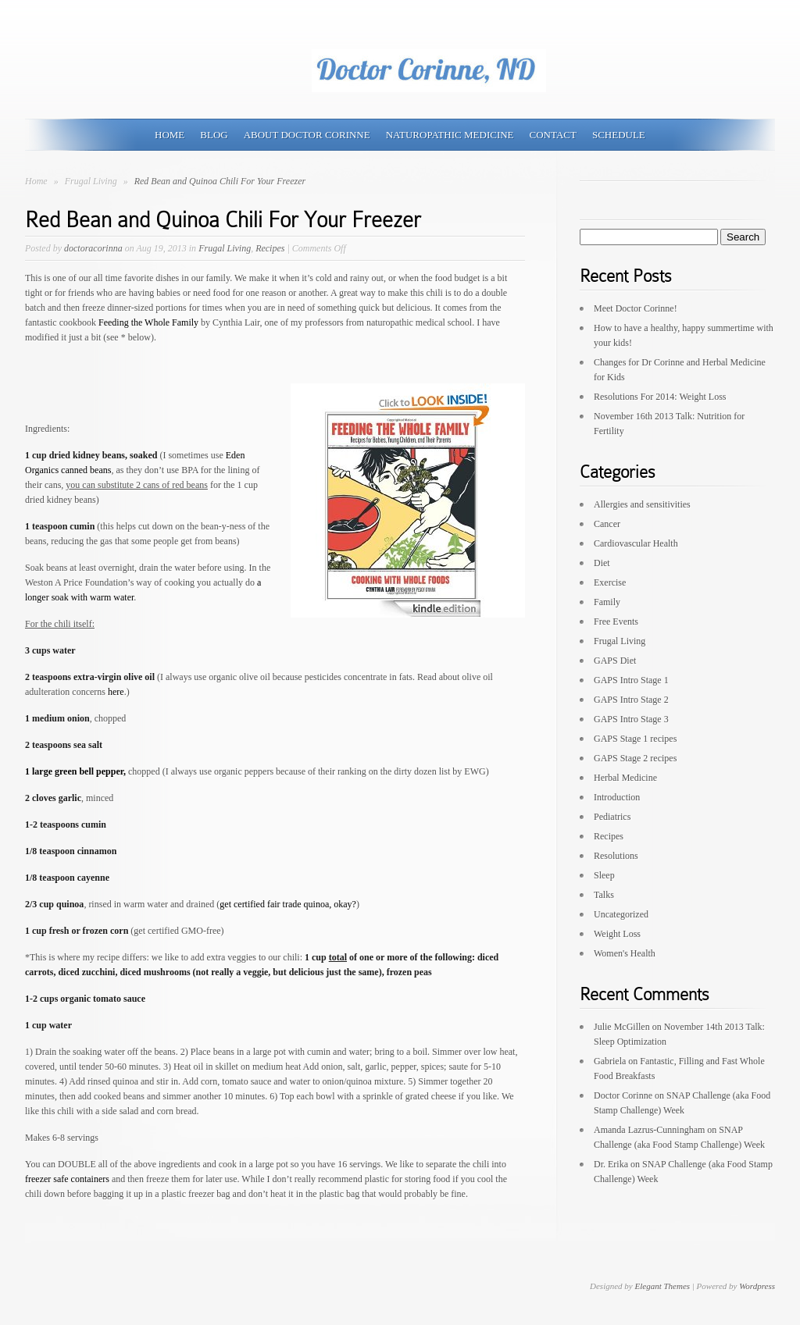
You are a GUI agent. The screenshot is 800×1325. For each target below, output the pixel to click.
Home (169, 135)
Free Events (616, 621)
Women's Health (624, 953)
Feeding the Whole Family (148, 322)
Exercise (610, 582)
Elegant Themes (662, 1286)
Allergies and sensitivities (642, 504)
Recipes (269, 248)
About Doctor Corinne (307, 135)
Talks (604, 894)
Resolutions (616, 855)
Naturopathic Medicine (450, 135)
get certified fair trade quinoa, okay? (288, 904)
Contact (553, 135)
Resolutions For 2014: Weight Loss (660, 396)
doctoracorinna (93, 248)
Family (607, 602)
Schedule (618, 135)
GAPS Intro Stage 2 (631, 699)
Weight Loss (617, 933)
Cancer (607, 523)
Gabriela (610, 1061)
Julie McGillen (622, 1026)
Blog (213, 135)
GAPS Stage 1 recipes (635, 738)
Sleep (604, 875)
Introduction (617, 797)
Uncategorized (621, 914)
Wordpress (757, 1286)
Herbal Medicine (625, 777)
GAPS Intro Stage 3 (631, 719)
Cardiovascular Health (636, 543)
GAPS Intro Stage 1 (631, 680)
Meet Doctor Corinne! (635, 308)
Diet (602, 562)
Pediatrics (612, 816)
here (116, 691)
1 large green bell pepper (75, 771)
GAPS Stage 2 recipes (635, 758)
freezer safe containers (67, 1179)
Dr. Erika (611, 1164)
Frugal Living (92, 181)
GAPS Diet (615, 660)
